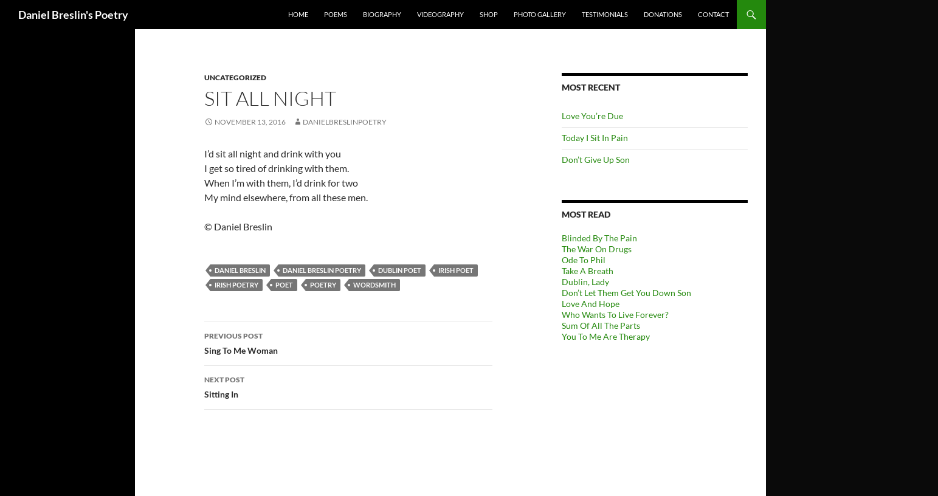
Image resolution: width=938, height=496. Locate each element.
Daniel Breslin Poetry (322, 270)
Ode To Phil (583, 260)
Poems (335, 14)
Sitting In (348, 386)
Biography (382, 14)
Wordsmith (374, 285)
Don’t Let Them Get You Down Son (626, 293)
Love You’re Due (592, 116)
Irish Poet (456, 270)
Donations (663, 14)
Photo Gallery (540, 14)
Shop (489, 14)
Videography (440, 14)
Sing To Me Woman (348, 342)
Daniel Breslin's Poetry (73, 14)
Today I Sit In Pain (595, 138)
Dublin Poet (399, 270)
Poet (284, 285)
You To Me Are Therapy (606, 336)
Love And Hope (590, 303)
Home (298, 14)
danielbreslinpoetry (345, 121)
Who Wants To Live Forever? (615, 314)
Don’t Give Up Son (596, 159)
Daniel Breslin (240, 270)
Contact (713, 14)
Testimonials (605, 14)
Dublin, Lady (585, 282)
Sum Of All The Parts (601, 325)
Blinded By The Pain (599, 238)
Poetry (323, 285)
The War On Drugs (597, 249)
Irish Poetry (236, 285)
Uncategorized (235, 77)
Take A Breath (587, 271)
